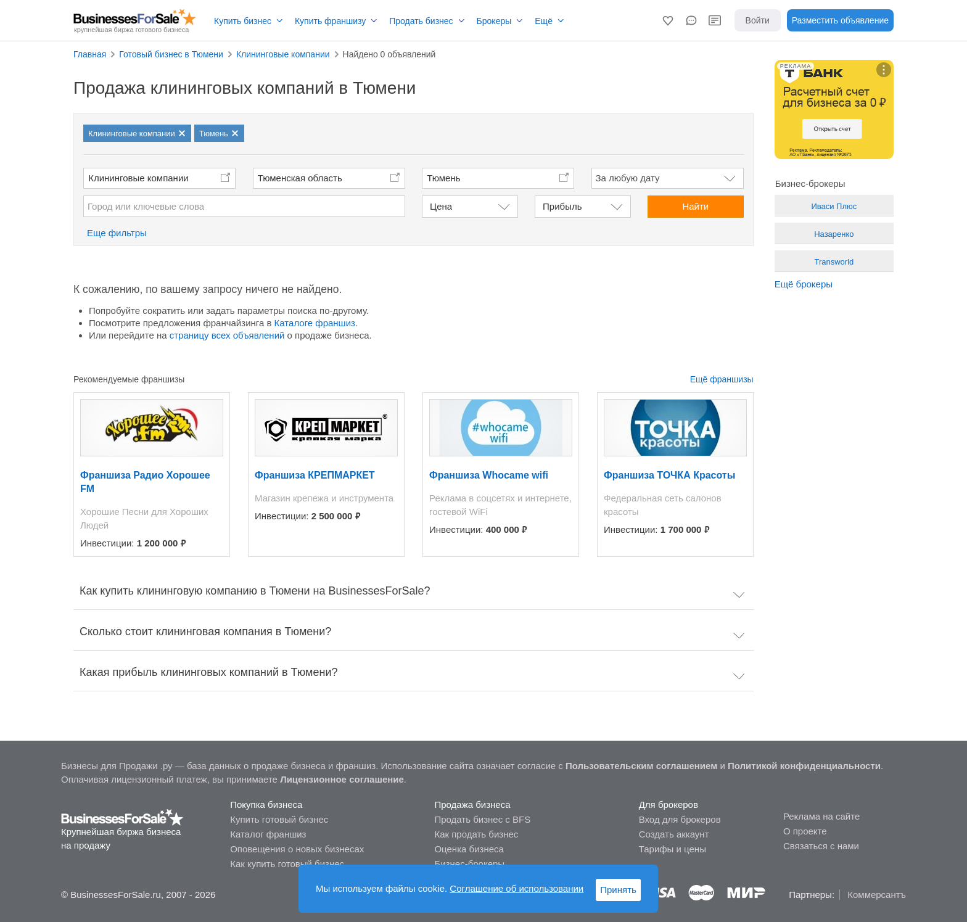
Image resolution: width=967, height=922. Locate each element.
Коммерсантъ (876, 894)
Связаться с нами (821, 846)
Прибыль (562, 206)
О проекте (805, 831)
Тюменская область (300, 178)
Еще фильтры (117, 233)
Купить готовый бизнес (279, 819)
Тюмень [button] (443, 178)
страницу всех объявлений (227, 335)
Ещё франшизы (722, 379)
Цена (441, 206)
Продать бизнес (421, 21)
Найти (695, 206)
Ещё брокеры (804, 284)
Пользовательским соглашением (641, 765)
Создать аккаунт (674, 834)
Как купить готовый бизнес (287, 863)
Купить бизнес (242, 21)
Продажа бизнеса (472, 804)
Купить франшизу (330, 21)
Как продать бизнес (476, 834)
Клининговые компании (138, 178)
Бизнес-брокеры (469, 863)
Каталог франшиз (268, 834)
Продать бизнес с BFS (482, 819)
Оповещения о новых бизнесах (297, 849)
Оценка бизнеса (468, 849)
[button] (668, 20)
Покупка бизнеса (266, 804)
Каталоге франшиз (314, 323)
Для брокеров (668, 804)
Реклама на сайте (821, 816)
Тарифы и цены (672, 849)
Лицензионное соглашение (342, 779)
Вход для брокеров (680, 819)
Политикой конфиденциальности (804, 765)
